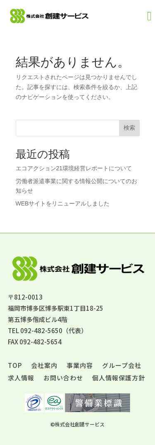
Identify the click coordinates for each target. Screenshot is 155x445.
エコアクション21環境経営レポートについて (74, 168)
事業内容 (80, 366)
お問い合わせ (63, 378)
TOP (15, 366)
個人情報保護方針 (118, 378)
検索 (129, 127)
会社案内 (44, 366)
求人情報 (21, 378)
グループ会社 (121, 366)
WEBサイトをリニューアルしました (63, 203)
